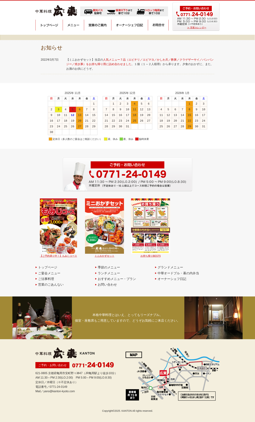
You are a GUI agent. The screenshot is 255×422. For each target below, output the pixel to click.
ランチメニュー (109, 273)
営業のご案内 (97, 25)
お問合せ (158, 25)
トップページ (49, 25)
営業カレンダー (198, 27)
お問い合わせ (107, 284)
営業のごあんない (51, 284)
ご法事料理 (46, 279)
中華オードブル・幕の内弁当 (178, 273)
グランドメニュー (170, 267)
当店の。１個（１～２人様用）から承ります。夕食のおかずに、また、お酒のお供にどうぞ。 (140, 64)
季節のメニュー (109, 267)
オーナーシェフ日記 (129, 25)
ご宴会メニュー (49, 273)
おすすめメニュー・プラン (117, 279)
